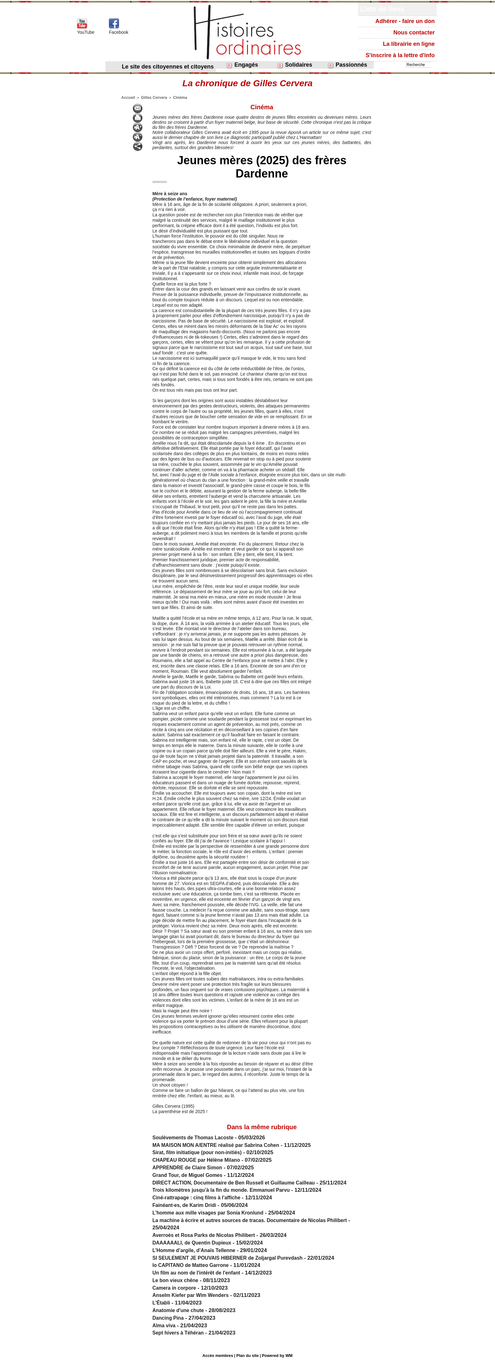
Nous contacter (414, 32)
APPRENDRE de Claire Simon (190, 1167)
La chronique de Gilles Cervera (247, 83)
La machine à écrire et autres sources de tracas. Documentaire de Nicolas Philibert (258, 1220)
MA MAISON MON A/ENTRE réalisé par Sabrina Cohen (221, 1145)
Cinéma (175, 97)
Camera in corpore (176, 1287)
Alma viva (164, 1325)
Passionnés (347, 65)
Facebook (118, 32)
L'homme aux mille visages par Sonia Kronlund (212, 1212)
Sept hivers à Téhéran (180, 1332)
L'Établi (162, 1302)
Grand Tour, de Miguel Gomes (190, 1175)
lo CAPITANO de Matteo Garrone (193, 1265)
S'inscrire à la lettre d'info (400, 55)
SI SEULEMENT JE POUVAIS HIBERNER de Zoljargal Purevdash (233, 1257)
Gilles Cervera (151, 97)
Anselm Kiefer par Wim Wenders (193, 1295)
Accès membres (219, 1355)
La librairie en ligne (409, 44)
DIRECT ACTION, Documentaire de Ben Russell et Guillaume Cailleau (240, 1182)
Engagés (242, 65)
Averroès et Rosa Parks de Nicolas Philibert (208, 1235)
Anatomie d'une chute (180, 1310)
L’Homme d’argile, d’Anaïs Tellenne (197, 1250)
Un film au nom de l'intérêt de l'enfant (200, 1272)
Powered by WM (275, 1355)
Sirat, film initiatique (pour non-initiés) (200, 1152)
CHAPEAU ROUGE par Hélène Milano (200, 1159)
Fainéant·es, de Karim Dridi (187, 1205)
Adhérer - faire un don (405, 21)
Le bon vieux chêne (177, 1280)
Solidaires (294, 65)
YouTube (85, 32)
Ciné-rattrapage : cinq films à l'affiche (200, 1197)
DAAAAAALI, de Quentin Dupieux (195, 1242)
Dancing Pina (169, 1317)
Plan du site (247, 1355)
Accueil (127, 97)
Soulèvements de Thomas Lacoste (196, 1137)
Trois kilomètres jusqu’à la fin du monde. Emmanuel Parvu (226, 1189)
